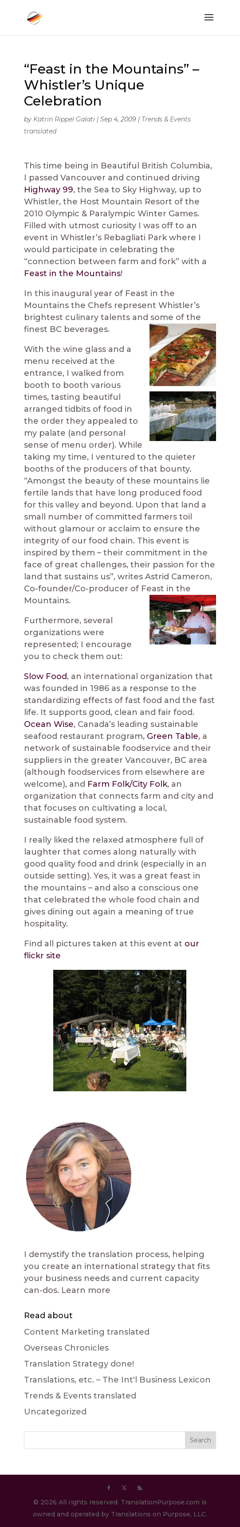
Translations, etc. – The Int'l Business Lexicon (117, 1380)
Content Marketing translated (87, 1332)
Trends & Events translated (80, 1396)
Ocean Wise (49, 724)
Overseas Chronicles (66, 1348)
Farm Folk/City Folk (127, 784)
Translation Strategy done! (79, 1364)
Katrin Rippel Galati (64, 119)
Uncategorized (55, 1412)
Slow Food (45, 676)
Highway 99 (48, 190)
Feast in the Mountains (72, 273)
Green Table (172, 736)
